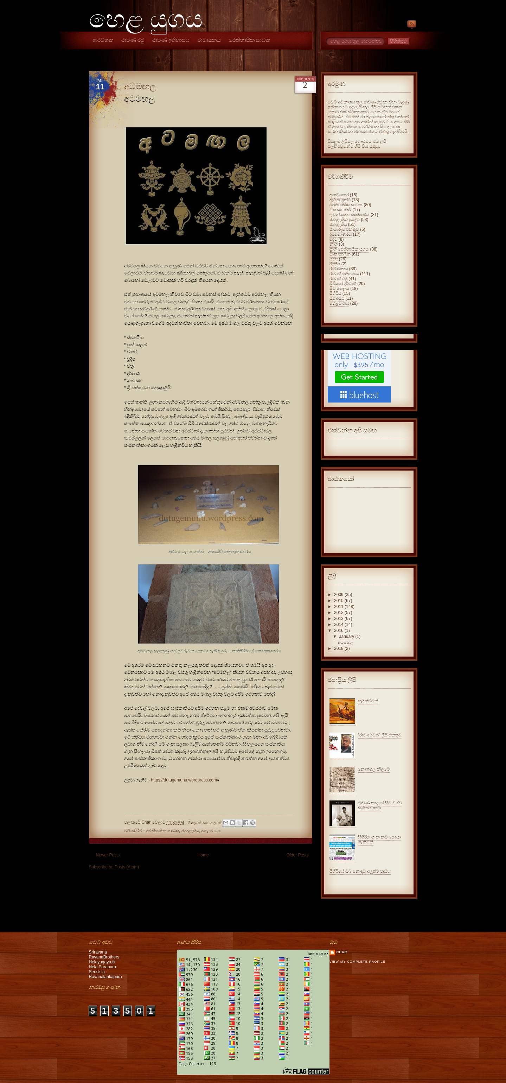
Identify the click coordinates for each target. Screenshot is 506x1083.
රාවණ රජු (132, 40)
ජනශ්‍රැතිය (190, 830)
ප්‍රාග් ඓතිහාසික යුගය (349, 249)
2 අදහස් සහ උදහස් (204, 822)
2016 (339, 630)
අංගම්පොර (339, 194)
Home (203, 855)
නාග (333, 244)
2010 (339, 600)
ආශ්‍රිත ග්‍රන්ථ (340, 199)
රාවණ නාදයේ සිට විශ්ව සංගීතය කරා (380, 805)
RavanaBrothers (104, 957)
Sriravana (98, 952)
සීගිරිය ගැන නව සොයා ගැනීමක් (379, 839)
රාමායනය (209, 40)
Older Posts (298, 855)
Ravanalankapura (105, 976)
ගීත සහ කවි (340, 209)
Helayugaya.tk (102, 962)
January (346, 636)
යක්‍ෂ (333, 258)
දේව (333, 239)
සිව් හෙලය (339, 288)
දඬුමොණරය (340, 234)
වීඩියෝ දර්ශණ (342, 283)
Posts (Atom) (127, 866)
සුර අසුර (336, 298)
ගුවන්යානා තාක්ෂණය (349, 214)
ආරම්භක (102, 40)
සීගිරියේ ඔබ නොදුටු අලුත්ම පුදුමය (360, 871)
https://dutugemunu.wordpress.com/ (184, 780)
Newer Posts (108, 855)
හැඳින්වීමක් (368, 700)
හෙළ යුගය (146, 19)
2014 (339, 624)
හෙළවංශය (211, 830)
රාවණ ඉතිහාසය (171, 40)
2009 (339, 594)
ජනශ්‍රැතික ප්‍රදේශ (344, 219)
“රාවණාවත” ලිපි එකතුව (380, 735)
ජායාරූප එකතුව (344, 229)
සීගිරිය (335, 293)
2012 (339, 612)
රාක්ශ (334, 263)
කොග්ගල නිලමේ (374, 769)
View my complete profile (357, 961)
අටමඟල (140, 86)
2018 (339, 648)
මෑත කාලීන (340, 254)
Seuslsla (97, 971)
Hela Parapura (102, 966)
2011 (339, 606)
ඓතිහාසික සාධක (249, 40)
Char (342, 952)
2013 (339, 618)
